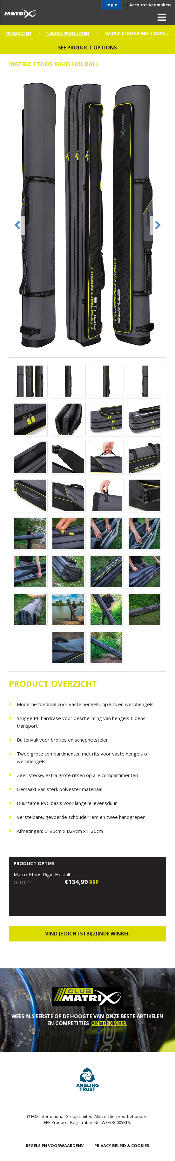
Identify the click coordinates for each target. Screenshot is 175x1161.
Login (111, 5)
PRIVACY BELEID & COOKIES (121, 1145)
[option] (87, 215)
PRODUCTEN (18, 33)
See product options (87, 47)
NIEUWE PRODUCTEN (67, 33)
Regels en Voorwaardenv (55, 1145)
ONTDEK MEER (108, 1023)
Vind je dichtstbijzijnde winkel (87, 933)
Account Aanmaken (150, 5)
